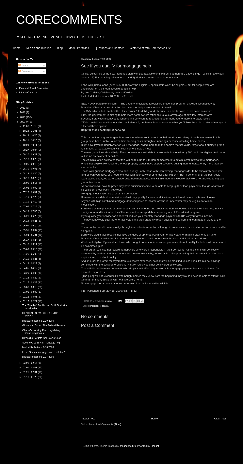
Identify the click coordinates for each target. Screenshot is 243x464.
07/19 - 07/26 (30, 197)
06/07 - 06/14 (30, 225)
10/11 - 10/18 (30, 140)
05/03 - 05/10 (30, 249)
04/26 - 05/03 (30, 254)
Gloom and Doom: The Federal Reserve (43, 325)
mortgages (95, 306)
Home (16, 48)
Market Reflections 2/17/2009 (38, 356)
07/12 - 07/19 (30, 202)
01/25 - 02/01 (30, 372)
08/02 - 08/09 (30, 187)
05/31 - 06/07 (30, 230)
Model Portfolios (79, 48)
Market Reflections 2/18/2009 (38, 347)
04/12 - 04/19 (30, 263)
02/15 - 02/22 (30, 301)
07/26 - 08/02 (30, 192)
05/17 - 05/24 (30, 239)
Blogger (155, 446)
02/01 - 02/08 (30, 367)
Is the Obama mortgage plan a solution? (43, 352)
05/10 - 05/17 (30, 244)
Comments (25, 71)
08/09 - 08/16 (30, 182)
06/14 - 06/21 (30, 220)
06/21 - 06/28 (30, 216)
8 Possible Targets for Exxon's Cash (41, 338)
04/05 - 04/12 (30, 268)
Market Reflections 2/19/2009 (38, 320)
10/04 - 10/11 (30, 145)
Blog (60, 48)
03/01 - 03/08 (30, 291)
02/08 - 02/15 (30, 363)
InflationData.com (28, 92)
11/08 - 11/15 (30, 126)
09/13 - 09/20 (30, 159)
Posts (23, 65)
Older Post (220, 418)
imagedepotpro (128, 446)
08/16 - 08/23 (30, 178)
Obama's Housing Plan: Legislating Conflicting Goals (41, 332)
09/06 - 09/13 (30, 164)
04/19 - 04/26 (30, 258)
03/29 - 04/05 (30, 273)
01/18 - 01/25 (30, 377)
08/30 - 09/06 (30, 168)
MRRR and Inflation (38, 48)
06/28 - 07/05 (30, 211)
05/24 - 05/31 (30, 235)
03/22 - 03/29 (30, 277)
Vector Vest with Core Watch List (150, 48)
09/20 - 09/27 (30, 154)
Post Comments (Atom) (108, 424)
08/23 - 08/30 (30, 173)
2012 (23, 107)
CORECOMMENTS (69, 19)
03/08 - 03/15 (30, 287)
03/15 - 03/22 (30, 282)
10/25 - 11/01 (30, 130)
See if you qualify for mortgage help (41, 342)
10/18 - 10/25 (30, 135)
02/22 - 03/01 (30, 296)
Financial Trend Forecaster (33, 88)
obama (105, 306)
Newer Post (88, 418)
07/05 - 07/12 (30, 206)
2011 (23, 112)
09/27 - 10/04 (30, 149)
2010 (23, 117)
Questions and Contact (109, 48)
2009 (23, 122)
